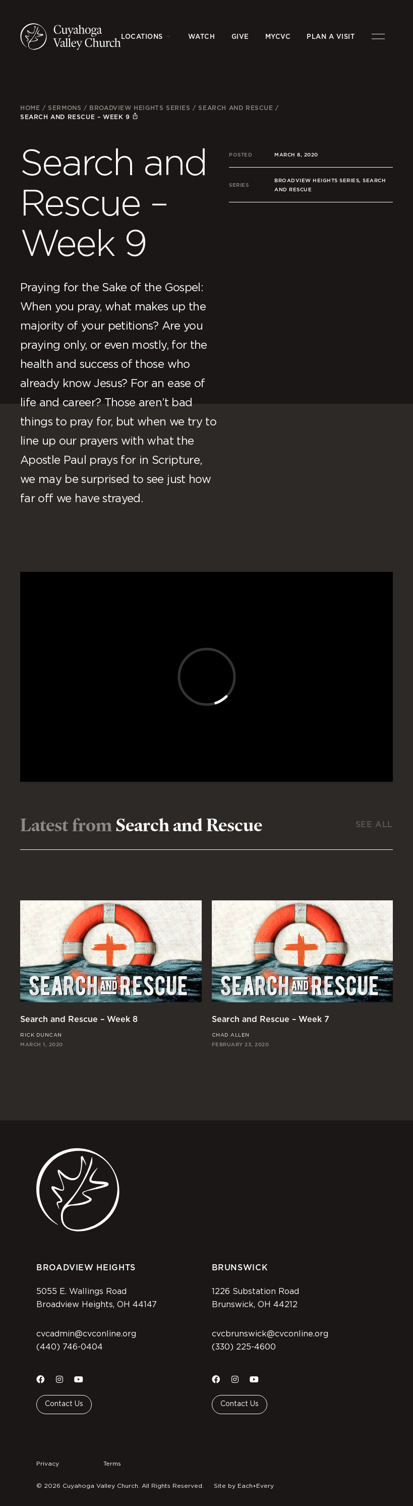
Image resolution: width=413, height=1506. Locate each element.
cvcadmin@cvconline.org (86, 1334)
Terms (112, 1464)
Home (30, 108)
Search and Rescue (235, 108)
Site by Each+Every (244, 1486)
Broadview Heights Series (139, 108)
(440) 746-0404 (69, 1347)
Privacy (47, 1464)
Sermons (64, 108)
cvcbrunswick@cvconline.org (270, 1334)
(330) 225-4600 (244, 1347)
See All (374, 824)
